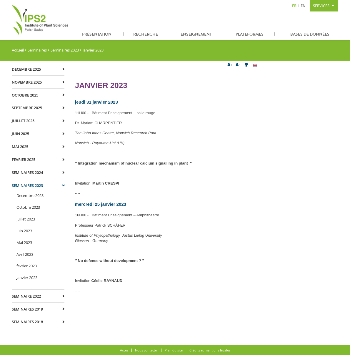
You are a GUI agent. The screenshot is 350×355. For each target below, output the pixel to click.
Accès (124, 350)
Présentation (96, 34)
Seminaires (37, 50)
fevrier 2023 (26, 265)
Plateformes (250, 34)
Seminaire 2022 (26, 296)
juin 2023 (24, 230)
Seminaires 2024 (27, 172)
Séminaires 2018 (27, 321)
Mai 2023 (24, 242)
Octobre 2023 (28, 207)
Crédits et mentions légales (209, 350)
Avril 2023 (24, 254)
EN (303, 5)
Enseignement (196, 34)
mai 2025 (20, 146)
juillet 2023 (25, 219)
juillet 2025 (23, 120)
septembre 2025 (27, 107)
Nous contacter (146, 350)
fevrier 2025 (23, 159)
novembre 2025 (27, 82)
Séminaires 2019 (27, 309)
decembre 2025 (26, 69)
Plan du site (174, 350)
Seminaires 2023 (65, 50)
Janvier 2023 (26, 277)
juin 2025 (20, 133)
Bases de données (309, 34)
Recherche (145, 34)
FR (294, 5)
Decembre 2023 (30, 195)
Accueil (18, 50)
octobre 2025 (25, 95)
